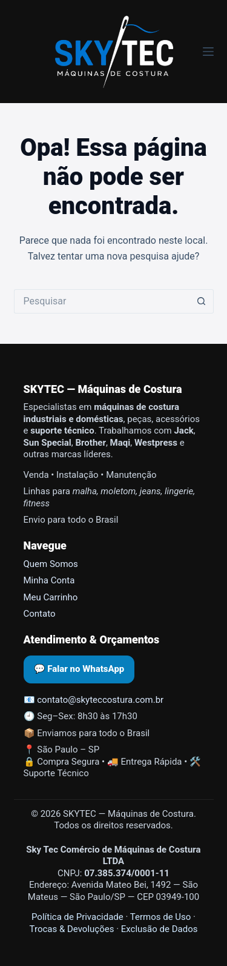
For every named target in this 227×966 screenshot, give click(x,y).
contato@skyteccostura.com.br (100, 699)
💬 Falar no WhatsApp (79, 668)
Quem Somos (51, 563)
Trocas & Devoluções (72, 929)
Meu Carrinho (51, 597)
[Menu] (208, 51)
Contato (40, 613)
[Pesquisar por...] (101, 301)
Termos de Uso (160, 916)
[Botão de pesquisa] (201, 301)
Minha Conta (49, 580)
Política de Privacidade (77, 916)
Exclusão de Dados (159, 929)
